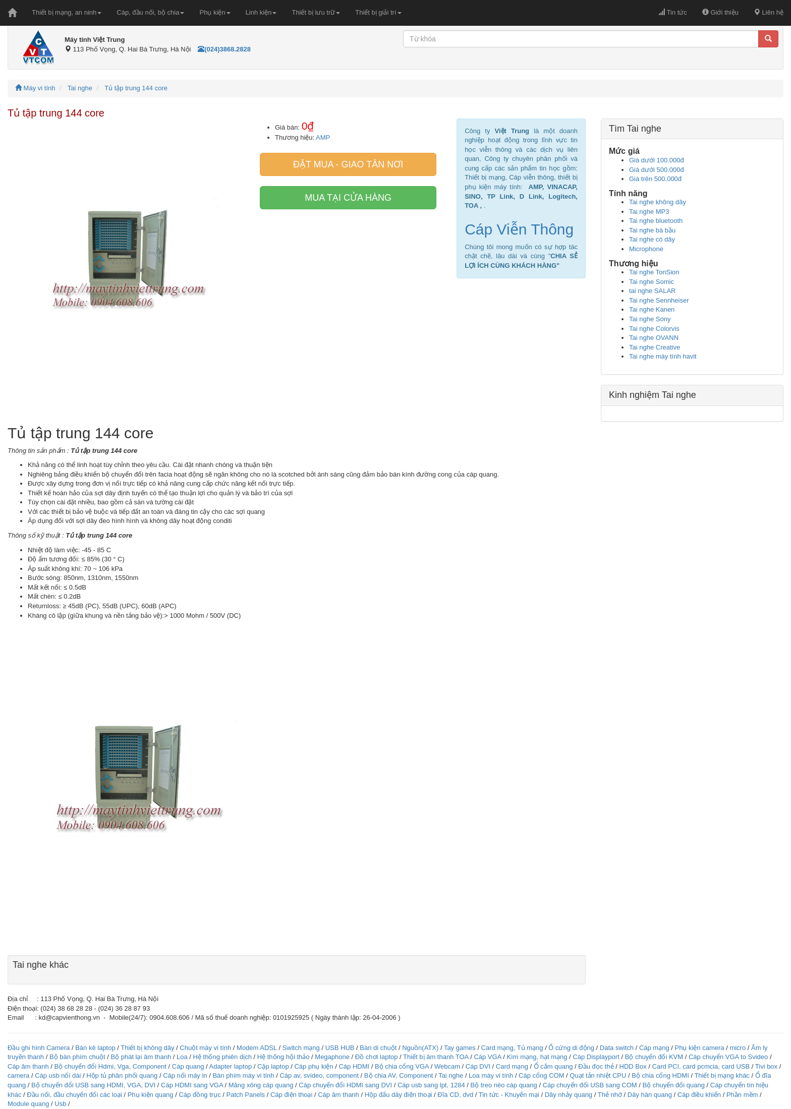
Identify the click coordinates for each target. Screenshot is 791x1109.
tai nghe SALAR (652, 291)
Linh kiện (261, 12)
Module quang (28, 1103)
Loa (182, 1057)
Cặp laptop (273, 1066)
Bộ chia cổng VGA (403, 1066)
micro (737, 1048)
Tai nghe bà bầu (652, 230)
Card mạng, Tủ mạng (512, 1048)
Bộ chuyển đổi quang (673, 1085)
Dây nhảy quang (568, 1094)
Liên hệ (768, 12)
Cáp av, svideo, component (319, 1075)
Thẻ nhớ (610, 1094)
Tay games (460, 1048)
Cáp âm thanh (28, 1066)
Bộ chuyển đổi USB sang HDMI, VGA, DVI (93, 1085)
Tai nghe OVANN (654, 337)
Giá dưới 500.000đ (656, 169)
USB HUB (340, 1048)
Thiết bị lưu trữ (316, 12)
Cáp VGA (487, 1057)
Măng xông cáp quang (261, 1085)
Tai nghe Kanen (651, 309)
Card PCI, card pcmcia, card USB (701, 1066)
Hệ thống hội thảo (283, 1057)
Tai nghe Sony (649, 319)
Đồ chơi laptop (376, 1057)
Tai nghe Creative (654, 347)
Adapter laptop (230, 1066)
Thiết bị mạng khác (722, 1075)
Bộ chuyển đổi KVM (654, 1057)
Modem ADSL (257, 1048)
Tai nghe (80, 88)
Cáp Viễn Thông (519, 229)
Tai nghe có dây (652, 239)
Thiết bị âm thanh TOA (435, 1057)
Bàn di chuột (378, 1048)
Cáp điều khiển (700, 1094)
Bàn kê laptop (95, 1048)
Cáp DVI (478, 1066)
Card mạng (512, 1066)
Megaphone (333, 1057)
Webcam (447, 1066)
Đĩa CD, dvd (455, 1094)
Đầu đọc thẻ (595, 1066)
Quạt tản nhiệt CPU (598, 1075)
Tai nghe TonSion (654, 272)
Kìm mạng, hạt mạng (536, 1057)
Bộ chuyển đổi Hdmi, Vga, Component (110, 1066)
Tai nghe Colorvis (654, 328)
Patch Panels (245, 1094)
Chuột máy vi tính (205, 1048)
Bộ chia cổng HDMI (661, 1075)
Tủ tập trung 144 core (135, 88)
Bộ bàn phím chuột (77, 1057)
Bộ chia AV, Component (398, 1075)
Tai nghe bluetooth (656, 220)
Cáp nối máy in (185, 1075)
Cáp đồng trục (199, 1094)
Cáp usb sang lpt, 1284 (431, 1085)
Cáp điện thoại (291, 1094)
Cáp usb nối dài (58, 1075)
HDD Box (633, 1066)
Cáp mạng (654, 1048)
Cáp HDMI (353, 1066)
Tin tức (672, 12)
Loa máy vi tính (491, 1075)
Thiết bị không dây (147, 1048)
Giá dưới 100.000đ (656, 160)
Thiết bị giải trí (378, 12)
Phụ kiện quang (151, 1094)
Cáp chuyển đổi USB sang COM (590, 1085)
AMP (323, 137)
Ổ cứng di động (571, 1048)
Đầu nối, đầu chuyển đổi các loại (74, 1094)
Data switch (617, 1048)
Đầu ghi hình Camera (39, 1048)
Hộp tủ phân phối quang (121, 1075)
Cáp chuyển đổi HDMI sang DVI (345, 1085)
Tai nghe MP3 (649, 211)
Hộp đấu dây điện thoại (398, 1094)
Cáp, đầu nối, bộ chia (150, 12)
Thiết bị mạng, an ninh (66, 12)
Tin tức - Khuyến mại (509, 1094)
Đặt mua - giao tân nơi (348, 164)
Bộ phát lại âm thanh (141, 1057)
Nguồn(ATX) (420, 1048)
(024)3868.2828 (224, 49)
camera (18, 1075)
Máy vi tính (35, 88)
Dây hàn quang (650, 1094)
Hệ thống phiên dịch (222, 1057)
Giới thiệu (720, 12)
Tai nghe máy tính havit (663, 356)
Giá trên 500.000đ (655, 179)
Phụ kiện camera (699, 1048)
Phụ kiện (214, 12)
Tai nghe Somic (651, 281)
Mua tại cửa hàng (348, 198)
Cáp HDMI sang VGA (192, 1085)
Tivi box (766, 1066)
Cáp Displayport (596, 1057)
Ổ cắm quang (553, 1066)
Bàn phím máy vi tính (243, 1075)
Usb (60, 1103)
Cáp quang (188, 1066)
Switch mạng (301, 1048)
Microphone (646, 249)
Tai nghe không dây (657, 202)
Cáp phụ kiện (313, 1066)
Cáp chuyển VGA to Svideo (728, 1057)
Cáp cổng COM (541, 1075)
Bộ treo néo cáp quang (503, 1085)
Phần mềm (742, 1094)
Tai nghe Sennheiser (659, 300)
